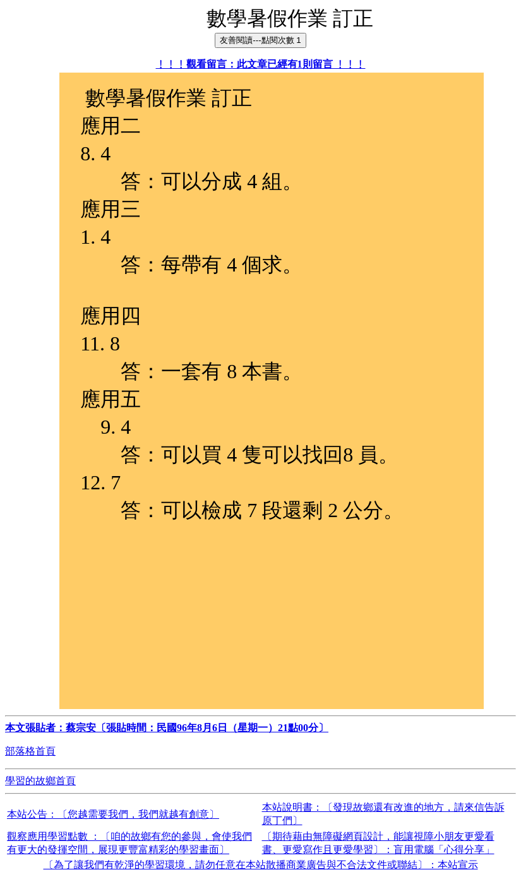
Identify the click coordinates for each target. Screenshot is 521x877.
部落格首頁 (30, 751)
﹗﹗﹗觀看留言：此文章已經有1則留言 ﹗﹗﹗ (261, 64)
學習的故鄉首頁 (40, 780)
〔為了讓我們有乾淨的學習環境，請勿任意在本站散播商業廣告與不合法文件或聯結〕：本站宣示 (261, 864)
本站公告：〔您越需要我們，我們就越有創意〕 (113, 814)
